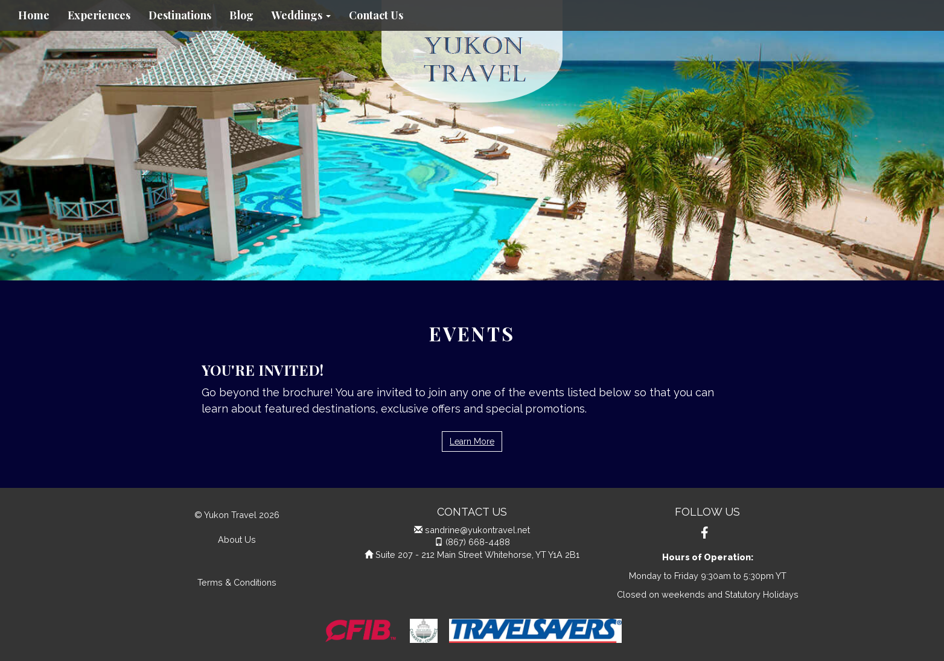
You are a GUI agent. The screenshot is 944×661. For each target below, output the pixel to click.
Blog (241, 15)
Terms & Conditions (236, 582)
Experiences (99, 15)
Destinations (179, 15)
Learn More (472, 441)
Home (33, 15)
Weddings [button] (301, 15)
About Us (237, 539)
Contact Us (376, 15)
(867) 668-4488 (477, 542)
